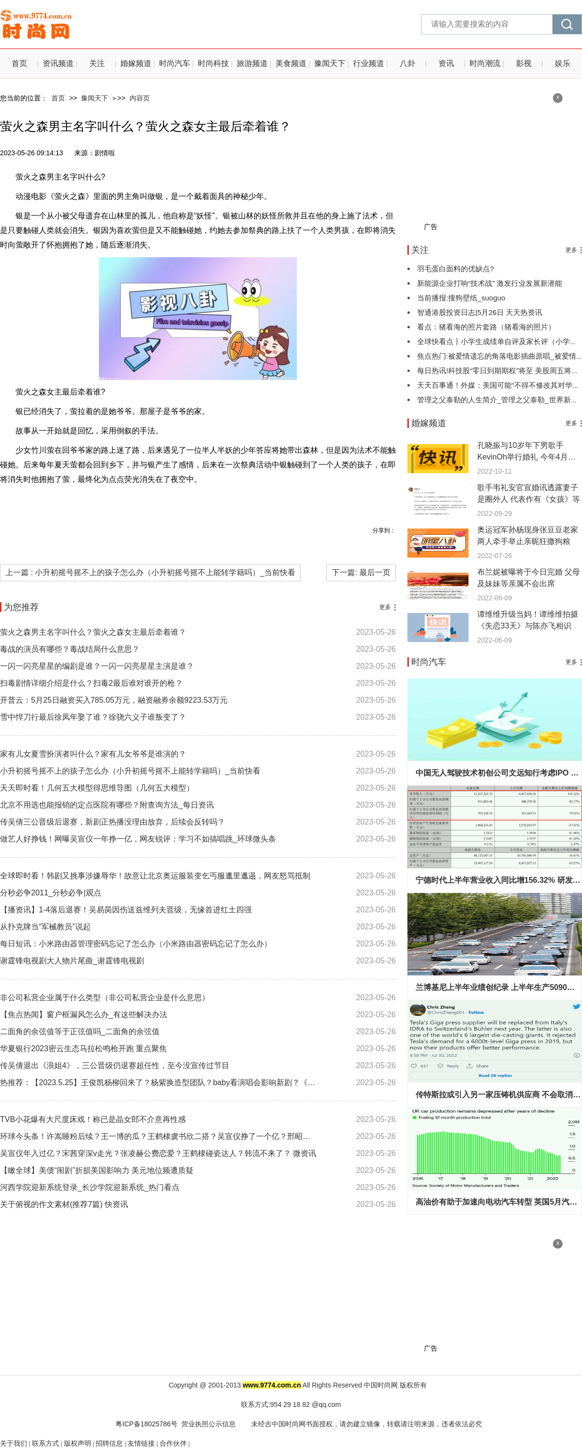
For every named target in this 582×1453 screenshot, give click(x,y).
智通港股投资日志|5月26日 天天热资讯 (479, 312)
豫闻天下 (329, 63)
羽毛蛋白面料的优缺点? (455, 268)
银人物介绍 (158, 501)
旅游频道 (252, 63)
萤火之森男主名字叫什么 (93, 501)
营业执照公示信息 (208, 1424)
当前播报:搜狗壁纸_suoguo (461, 298)
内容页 (139, 98)
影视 (524, 63)
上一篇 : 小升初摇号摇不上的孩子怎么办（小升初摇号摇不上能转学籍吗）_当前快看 (150, 572)
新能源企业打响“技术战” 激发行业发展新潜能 (489, 283)
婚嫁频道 (135, 63)
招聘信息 (109, 1443)
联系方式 (45, 1443)
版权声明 (77, 1443)
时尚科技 (213, 63)
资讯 (446, 63)
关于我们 (13, 1443)
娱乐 (562, 63)
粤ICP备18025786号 (145, 1424)
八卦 (407, 63)
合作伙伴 (173, 1443)
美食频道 (291, 63)
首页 (19, 63)
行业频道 (368, 63)
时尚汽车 (174, 63)
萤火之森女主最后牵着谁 (319, 501)
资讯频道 (58, 63)
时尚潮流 (485, 63)
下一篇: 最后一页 (361, 572)
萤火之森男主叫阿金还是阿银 (228, 501)
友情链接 (141, 1443)
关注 (97, 63)
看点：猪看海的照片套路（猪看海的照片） (486, 327)
